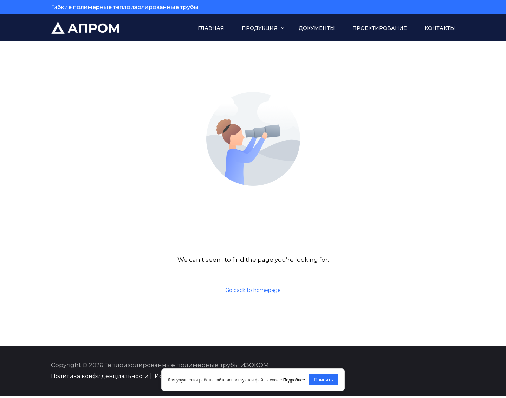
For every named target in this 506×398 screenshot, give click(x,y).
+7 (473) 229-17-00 (298, 7)
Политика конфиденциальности (100, 378)
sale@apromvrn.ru (426, 7)
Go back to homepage (253, 290)
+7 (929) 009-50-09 (362, 7)
